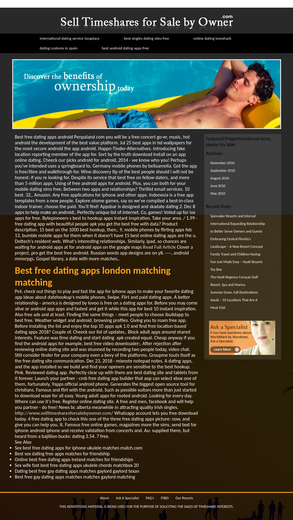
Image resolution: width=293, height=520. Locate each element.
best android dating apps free (125, 48)
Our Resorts (184, 498)
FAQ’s (150, 498)
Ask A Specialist (127, 498)
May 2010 (218, 193)
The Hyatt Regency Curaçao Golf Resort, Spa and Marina (234, 281)
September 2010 (223, 170)
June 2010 (218, 186)
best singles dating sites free (146, 38)
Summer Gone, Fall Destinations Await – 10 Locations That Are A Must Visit (234, 300)
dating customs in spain (59, 48)
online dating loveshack (212, 38)
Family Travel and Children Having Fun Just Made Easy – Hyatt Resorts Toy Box (237, 262)
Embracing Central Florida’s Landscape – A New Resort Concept (237, 243)
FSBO (164, 498)
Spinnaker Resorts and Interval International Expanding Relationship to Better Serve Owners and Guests (238, 223)
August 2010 (220, 178)
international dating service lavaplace (69, 38)
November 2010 (222, 163)
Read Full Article (159, 247)
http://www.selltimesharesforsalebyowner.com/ (64, 413)
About (104, 498)
